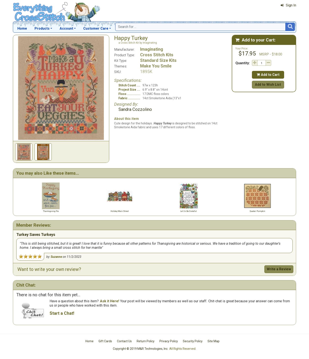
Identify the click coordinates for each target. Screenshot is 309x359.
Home (22, 28)
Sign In (288, 5)
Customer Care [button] (95, 28)
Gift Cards (105, 341)
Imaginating (151, 49)
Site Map (214, 341)
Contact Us (124, 341)
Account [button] (66, 28)
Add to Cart (268, 75)
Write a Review (279, 269)
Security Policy (193, 341)
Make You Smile (155, 66)
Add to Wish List (268, 84)
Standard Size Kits (158, 60)
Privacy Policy (168, 341)
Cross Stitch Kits (156, 54)
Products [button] (42, 28)
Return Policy (145, 341)
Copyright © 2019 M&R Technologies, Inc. (140, 348)
